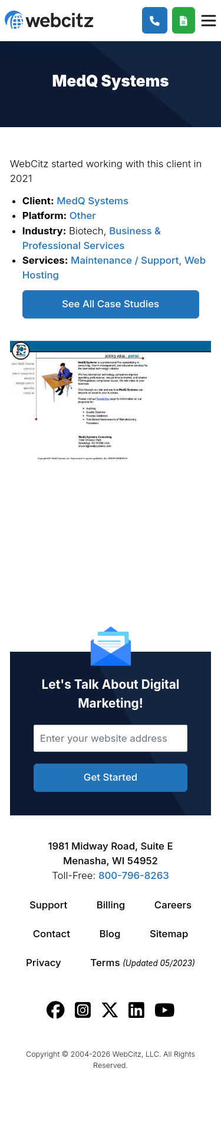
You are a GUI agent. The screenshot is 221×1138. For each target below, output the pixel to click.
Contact (51, 934)
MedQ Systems (92, 201)
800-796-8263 (133, 875)
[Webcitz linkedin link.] (136, 1010)
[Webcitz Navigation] (208, 20)
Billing (111, 905)
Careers (173, 905)
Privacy (43, 962)
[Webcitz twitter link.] (110, 1010)
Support (48, 905)
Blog (110, 934)
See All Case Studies (110, 304)
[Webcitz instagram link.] (83, 1010)
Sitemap (169, 934)
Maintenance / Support (125, 260)
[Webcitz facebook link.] (56, 1010)
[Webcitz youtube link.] (164, 1010)
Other (83, 215)
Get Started (110, 777)
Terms (142, 962)
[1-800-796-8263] (154, 20)
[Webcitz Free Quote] (183, 20)
